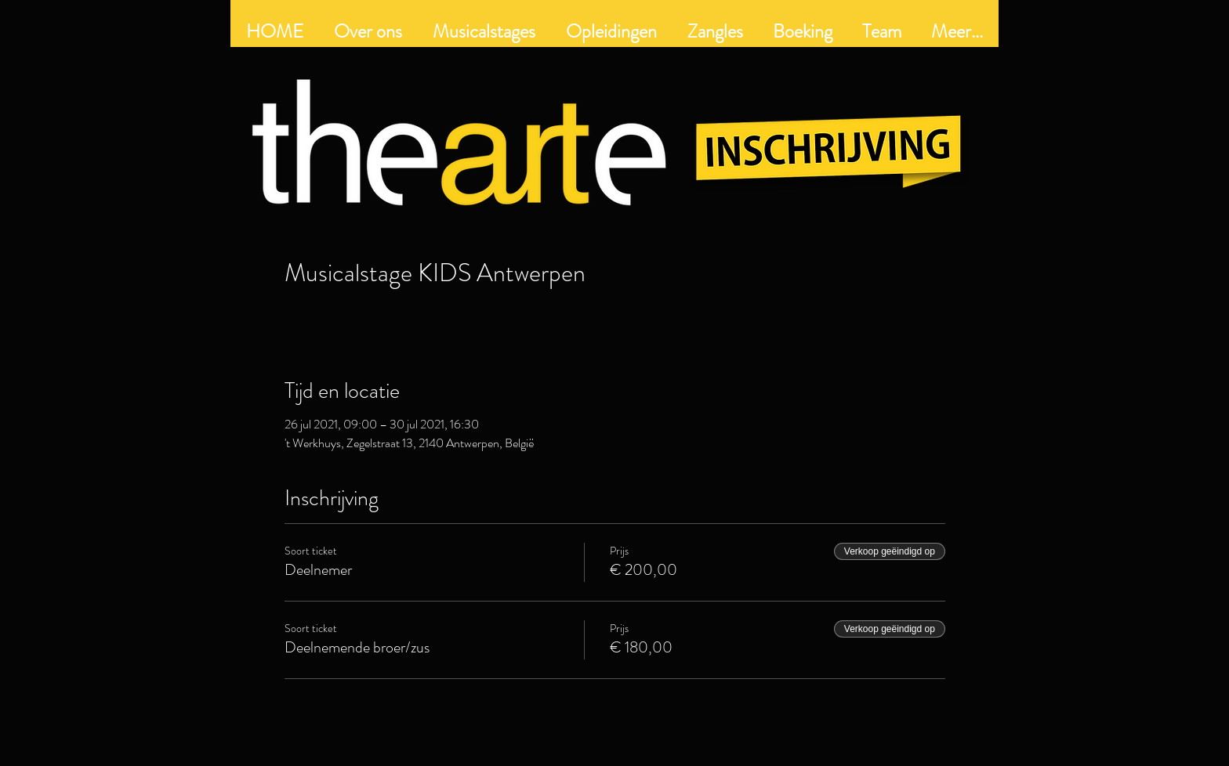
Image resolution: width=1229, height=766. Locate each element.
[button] (611, 31)
